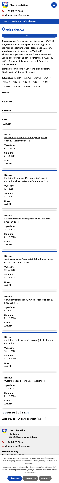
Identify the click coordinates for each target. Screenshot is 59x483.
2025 (27, 86)
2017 (48, 77)
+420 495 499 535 (14, 11)
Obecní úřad (15, 21)
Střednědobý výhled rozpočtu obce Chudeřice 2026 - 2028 (27, 220)
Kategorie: (7, 77)
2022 (47, 82)
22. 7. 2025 (9, 388)
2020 (27, 82)
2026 (37, 86)
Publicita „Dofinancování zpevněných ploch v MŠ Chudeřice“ (28, 342)
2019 (17, 82)
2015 (28, 77)
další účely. (29, 463)
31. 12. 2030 (10, 358)
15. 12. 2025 (10, 229)
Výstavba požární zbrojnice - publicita (25, 381)
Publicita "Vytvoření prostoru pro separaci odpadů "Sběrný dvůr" (25, 139)
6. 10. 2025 (9, 148)
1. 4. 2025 (8, 189)
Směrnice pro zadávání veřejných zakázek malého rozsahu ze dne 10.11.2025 (29, 261)
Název (6, 92)
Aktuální (8, 163)
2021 (37, 82)
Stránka (11, 412)
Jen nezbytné (30, 478)
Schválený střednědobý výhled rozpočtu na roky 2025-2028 (28, 301)
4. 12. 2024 (9, 310)
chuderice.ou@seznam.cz (17, 15)
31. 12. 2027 (10, 156)
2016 (38, 77)
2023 (7, 86)
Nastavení (45, 478)
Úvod (4, 21)
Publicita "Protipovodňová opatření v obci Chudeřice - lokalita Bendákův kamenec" (26, 180)
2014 (18, 77)
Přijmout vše (15, 478)
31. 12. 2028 (10, 237)
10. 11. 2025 (10, 270)
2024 (17, 86)
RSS (41, 35)
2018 (7, 82)
